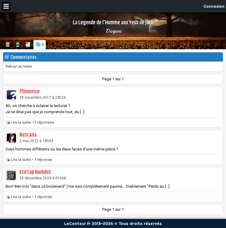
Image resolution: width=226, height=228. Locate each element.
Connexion (213, 6)
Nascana (28, 135)
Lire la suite (21, 122)
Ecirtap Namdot (35, 172)
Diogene (113, 30)
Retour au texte (19, 66)
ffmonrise (29, 91)
